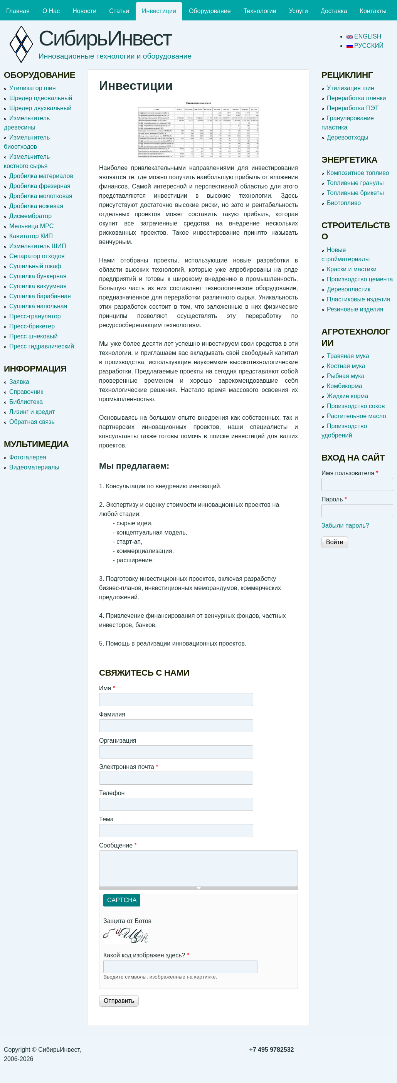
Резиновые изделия (355, 309)
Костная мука (346, 366)
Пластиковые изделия (358, 299)
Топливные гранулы (355, 183)
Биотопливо (344, 203)
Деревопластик (348, 289)
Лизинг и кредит (32, 412)
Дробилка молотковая (40, 196)
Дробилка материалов (41, 176)
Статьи (119, 11)
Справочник (26, 391)
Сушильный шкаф (35, 266)
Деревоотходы (347, 137)
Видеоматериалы (34, 467)
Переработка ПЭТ (353, 108)
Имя (107, 688)
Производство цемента (360, 279)
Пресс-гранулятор (35, 316)
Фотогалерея (27, 457)
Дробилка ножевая (36, 206)
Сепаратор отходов (37, 256)
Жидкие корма (347, 396)
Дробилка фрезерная (40, 186)
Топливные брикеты (355, 193)
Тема (106, 819)
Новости (84, 11)
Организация (117, 740)
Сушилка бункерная (37, 276)
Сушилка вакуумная (38, 286)
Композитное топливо (358, 173)
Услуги (298, 11)
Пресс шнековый (33, 336)
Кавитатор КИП (31, 236)
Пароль (334, 499)
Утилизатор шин (32, 88)
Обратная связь (32, 422)
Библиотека (26, 402)
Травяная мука (348, 356)
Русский (365, 45)
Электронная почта (128, 766)
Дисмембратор (30, 216)
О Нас (51, 11)
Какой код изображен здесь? (146, 955)
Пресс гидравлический (41, 346)
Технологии (260, 11)
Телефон (111, 793)
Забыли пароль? (345, 525)
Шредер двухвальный (40, 108)
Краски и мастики (352, 269)
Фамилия (112, 714)
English (364, 36)
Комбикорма (344, 386)
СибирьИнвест (105, 38)
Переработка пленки (356, 98)
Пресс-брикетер (32, 326)
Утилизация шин (350, 88)
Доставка (334, 11)
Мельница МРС (31, 226)
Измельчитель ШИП (37, 246)
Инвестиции (159, 11)
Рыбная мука (346, 376)
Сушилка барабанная (40, 296)
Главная (18, 11)
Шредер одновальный (40, 98)
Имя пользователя (349, 473)
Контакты (373, 11)
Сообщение (118, 845)
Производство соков (356, 406)
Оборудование (210, 11)
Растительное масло (356, 416)
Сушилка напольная (38, 306)
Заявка (19, 381)
